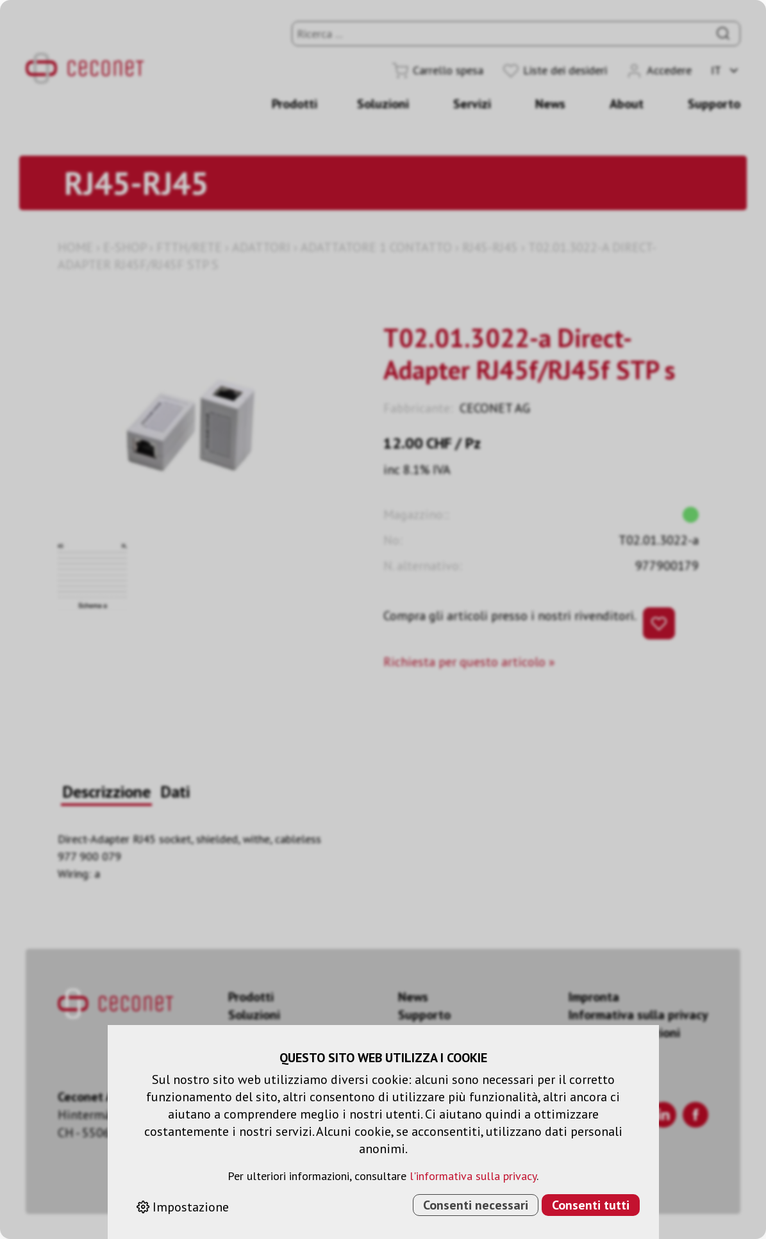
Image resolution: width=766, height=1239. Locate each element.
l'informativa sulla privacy (473, 1176)
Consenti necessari (475, 1205)
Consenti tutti (590, 1205)
